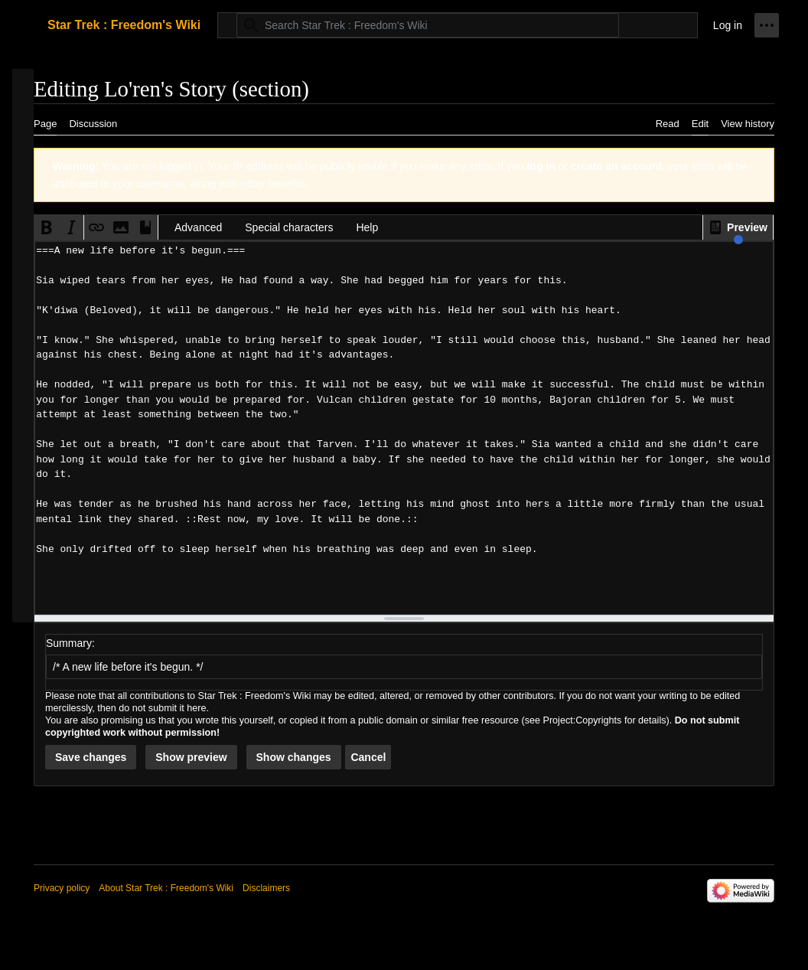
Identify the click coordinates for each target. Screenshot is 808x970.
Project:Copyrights (582, 720)
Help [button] (367, 227)
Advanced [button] (198, 227)
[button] (738, 227)
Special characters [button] (289, 227)
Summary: (70, 643)
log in (540, 166)
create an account (616, 166)
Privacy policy (62, 888)
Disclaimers (266, 888)
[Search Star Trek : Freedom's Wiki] (427, 25)
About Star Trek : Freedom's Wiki (166, 888)
